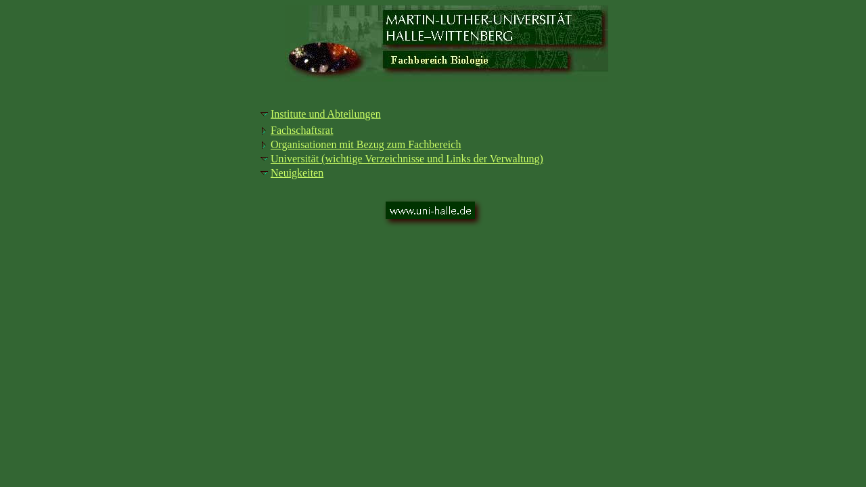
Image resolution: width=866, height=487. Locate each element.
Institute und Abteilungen (326, 114)
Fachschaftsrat (302, 130)
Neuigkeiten (297, 173)
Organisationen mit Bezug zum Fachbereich (366, 144)
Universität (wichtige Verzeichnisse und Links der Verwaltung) (407, 158)
